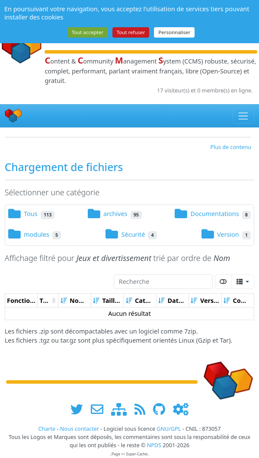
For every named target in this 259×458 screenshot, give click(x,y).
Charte (46, 429)
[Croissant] (64, 300)
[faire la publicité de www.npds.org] (100, 409)
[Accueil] (13, 116)
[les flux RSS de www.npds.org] (142, 409)
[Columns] (242, 281)
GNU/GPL (169, 429)
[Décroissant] (188, 300)
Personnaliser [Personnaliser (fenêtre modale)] (174, 32)
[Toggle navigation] (244, 116)
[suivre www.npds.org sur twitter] (79, 409)
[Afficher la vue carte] (223, 281)
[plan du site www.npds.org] (122, 409)
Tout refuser (131, 32)
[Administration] (181, 409)
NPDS (154, 445)
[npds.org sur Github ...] (162, 409)
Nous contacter (79, 429)
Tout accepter (87, 32)
